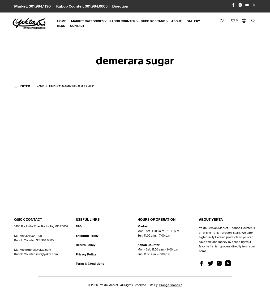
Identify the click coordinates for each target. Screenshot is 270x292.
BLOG (61, 26)
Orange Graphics (170, 285)
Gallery (193, 21)
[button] (222, 20)
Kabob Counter (122, 21)
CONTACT (77, 26)
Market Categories (87, 21)
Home (61, 21)
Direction (120, 6)
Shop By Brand (153, 21)
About (176, 21)
